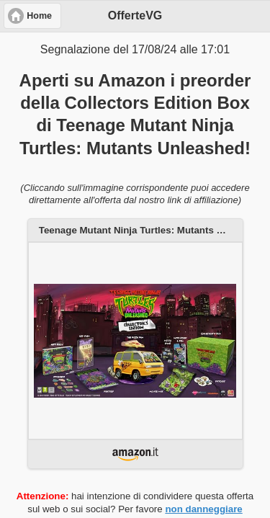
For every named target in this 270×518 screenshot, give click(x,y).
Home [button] (39, 16)
